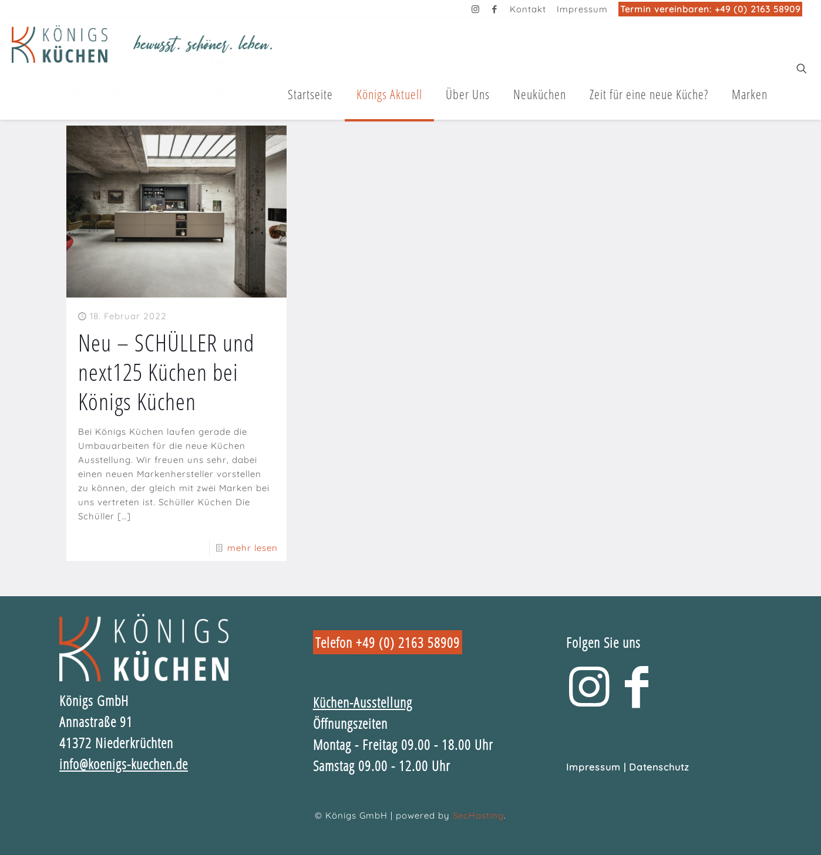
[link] (143, 647)
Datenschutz (659, 767)
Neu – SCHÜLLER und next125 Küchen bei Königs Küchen (166, 371)
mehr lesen (252, 547)
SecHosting (478, 815)
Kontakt (528, 9)
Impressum (582, 9)
